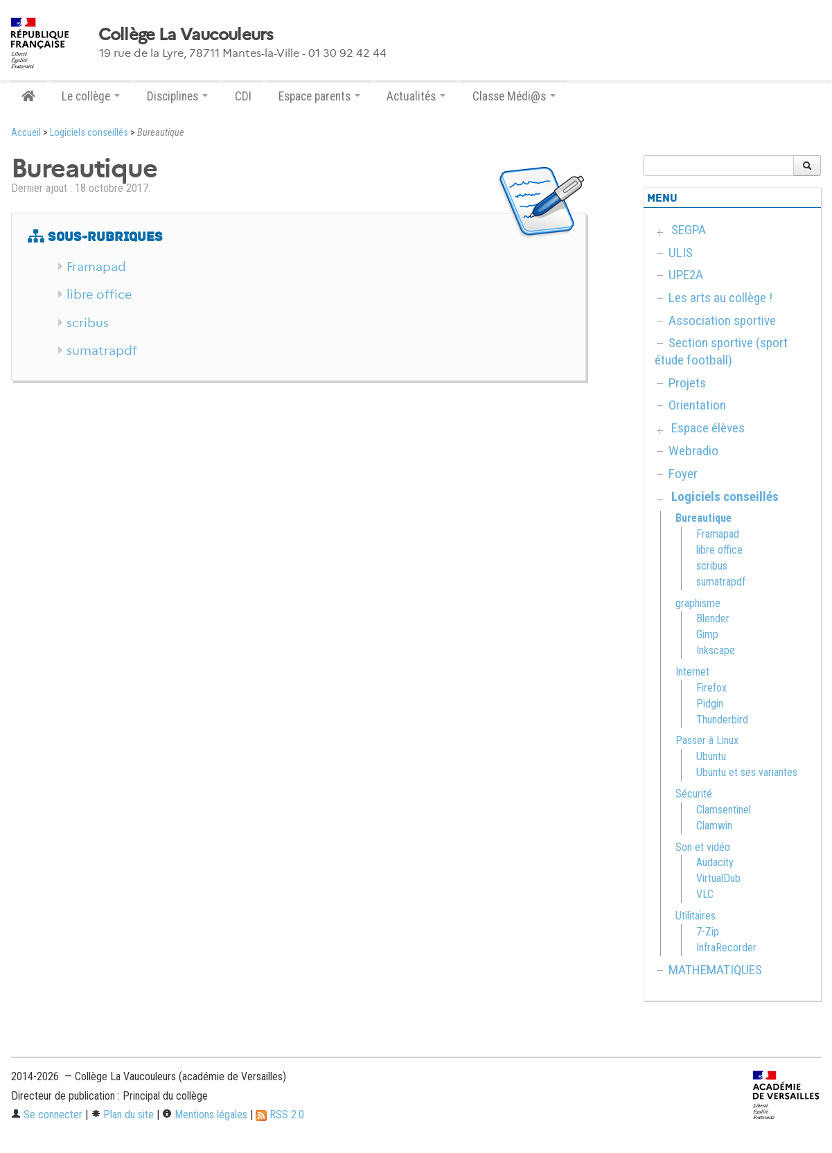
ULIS (681, 253)
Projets (687, 383)
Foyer (683, 474)
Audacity (715, 862)
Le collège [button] (91, 96)
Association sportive (722, 320)
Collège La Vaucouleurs (186, 34)
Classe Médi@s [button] (514, 96)
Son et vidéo (702, 847)
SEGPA (688, 230)
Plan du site (122, 1114)
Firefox (711, 687)
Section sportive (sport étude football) (721, 351)
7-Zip (707, 931)
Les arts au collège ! (720, 298)
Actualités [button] (416, 96)
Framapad (96, 266)
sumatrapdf (102, 350)
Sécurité (693, 793)
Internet (692, 671)
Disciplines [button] (177, 96)
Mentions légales (204, 1114)
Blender (712, 618)
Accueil (26, 133)
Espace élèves (708, 428)
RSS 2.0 (280, 1114)
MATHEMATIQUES (715, 970)
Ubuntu (711, 756)
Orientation (697, 405)
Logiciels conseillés (89, 133)
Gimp (707, 634)
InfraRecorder (726, 947)
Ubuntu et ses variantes (746, 772)
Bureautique (703, 518)
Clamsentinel (723, 809)
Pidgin (709, 703)
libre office (99, 294)
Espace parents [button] (319, 96)
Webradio (693, 451)
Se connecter (46, 1114)
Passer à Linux (706, 740)
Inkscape (715, 650)
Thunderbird (722, 719)
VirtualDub (718, 878)
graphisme (697, 603)
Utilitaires (695, 915)
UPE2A (686, 275)
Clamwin (714, 825)
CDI (243, 96)
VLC (705, 894)
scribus (88, 323)
